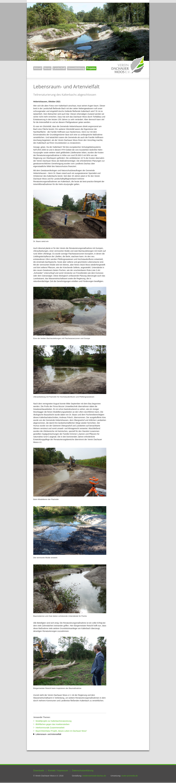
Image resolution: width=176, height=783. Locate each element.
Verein (47, 68)
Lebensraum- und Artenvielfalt (48, 734)
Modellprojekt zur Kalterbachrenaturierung (54, 721)
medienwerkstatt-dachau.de (94, 776)
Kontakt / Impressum (58, 770)
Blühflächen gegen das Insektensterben (52, 724)
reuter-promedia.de (129, 776)
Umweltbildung (76, 68)
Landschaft (59, 68)
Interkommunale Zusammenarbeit (50, 728)
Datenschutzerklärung (82, 770)
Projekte (91, 68)
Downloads (38, 770)
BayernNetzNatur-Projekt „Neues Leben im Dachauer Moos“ (61, 731)
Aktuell (38, 68)
